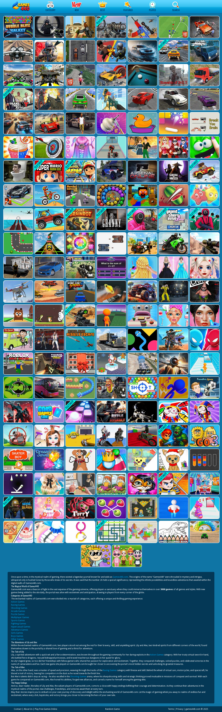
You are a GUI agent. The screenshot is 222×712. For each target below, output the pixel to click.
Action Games (17, 602)
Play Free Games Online (46, 709)
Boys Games (17, 636)
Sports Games (18, 620)
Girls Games (17, 633)
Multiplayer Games (20, 617)
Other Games (17, 639)
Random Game (112, 709)
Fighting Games (18, 623)
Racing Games (18, 605)
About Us (28, 709)
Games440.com (120, 577)
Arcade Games (18, 611)
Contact (18, 709)
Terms (171, 709)
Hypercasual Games (20, 627)
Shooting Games (19, 608)
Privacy (179, 709)
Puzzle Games (17, 614)
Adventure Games (19, 630)
